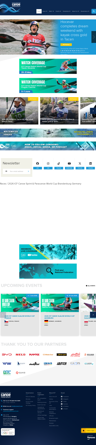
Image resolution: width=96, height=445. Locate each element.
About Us (74, 11)
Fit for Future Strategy (29, 402)
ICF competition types (42, 399)
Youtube (65, 404)
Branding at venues (41, 412)
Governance (84, 11)
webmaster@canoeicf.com (10, 411)
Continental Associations (52, 408)
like (38, 168)
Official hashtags (42, 415)
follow (59, 168)
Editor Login (90, 430)
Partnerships (52, 420)
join (48, 168)
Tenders (51, 423)
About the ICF (53, 396)
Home (39, 11)
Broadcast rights (53, 418)
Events (57, 11)
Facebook (66, 396)
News (44, 11)
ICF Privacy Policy (31, 405)
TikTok (65, 401)
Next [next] (93, 111)
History (51, 399)
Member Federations (52, 412)
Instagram (65, 399)
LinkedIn (65, 408)
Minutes (28, 399)
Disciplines (66, 11)
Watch (50, 11)
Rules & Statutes (30, 396)
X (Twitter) (65, 406)
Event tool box (42, 404)
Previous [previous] (3, 111)
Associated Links (53, 425)
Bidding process (42, 402)
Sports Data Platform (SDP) (41, 418)
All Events (91, 285)
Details (6, 325)
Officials (51, 415)
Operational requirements (41, 408)
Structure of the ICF (53, 402)
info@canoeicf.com (17, 406)
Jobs (50, 405)
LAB (88, 439)
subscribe (69, 168)
